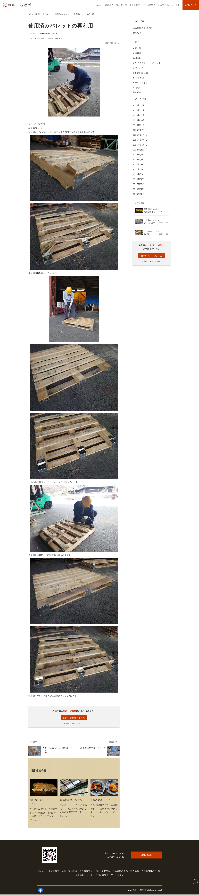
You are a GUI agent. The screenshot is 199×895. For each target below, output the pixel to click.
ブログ (49, 14)
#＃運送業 (49, 38)
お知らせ (137, 32)
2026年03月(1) (140, 105)
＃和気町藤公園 (140, 72)
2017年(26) (138, 184)
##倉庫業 (59, 38)
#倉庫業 (136, 58)
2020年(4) (138, 169)
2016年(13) (138, 189)
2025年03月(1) (140, 140)
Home (41, 871)
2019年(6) (138, 174)
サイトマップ (117, 875)
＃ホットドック (140, 82)
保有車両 (106, 871)
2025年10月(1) (140, 120)
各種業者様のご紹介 (151, 871)
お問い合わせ (101, 875)
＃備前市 (137, 87)
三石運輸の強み (120, 871)
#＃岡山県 (39, 38)
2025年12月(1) (140, 115)
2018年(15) (138, 179)
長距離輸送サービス (89, 871)
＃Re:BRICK (139, 77)
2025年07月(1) (140, 130)
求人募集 (134, 871)
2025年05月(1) (140, 135)
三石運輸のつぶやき (64, 14)
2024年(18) (138, 149)
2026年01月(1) (140, 110)
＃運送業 (137, 53)
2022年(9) (138, 159)
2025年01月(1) (140, 145)
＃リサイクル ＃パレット (147, 63)
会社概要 (79, 875)
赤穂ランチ (138, 68)
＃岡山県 (137, 48)
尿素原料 (137, 92)
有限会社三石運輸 (35, 14)
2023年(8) (138, 154)
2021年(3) (138, 164)
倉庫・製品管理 (69, 871)
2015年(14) (138, 194)
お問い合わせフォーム (74, 717)
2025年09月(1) (140, 125)
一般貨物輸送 (52, 871)
